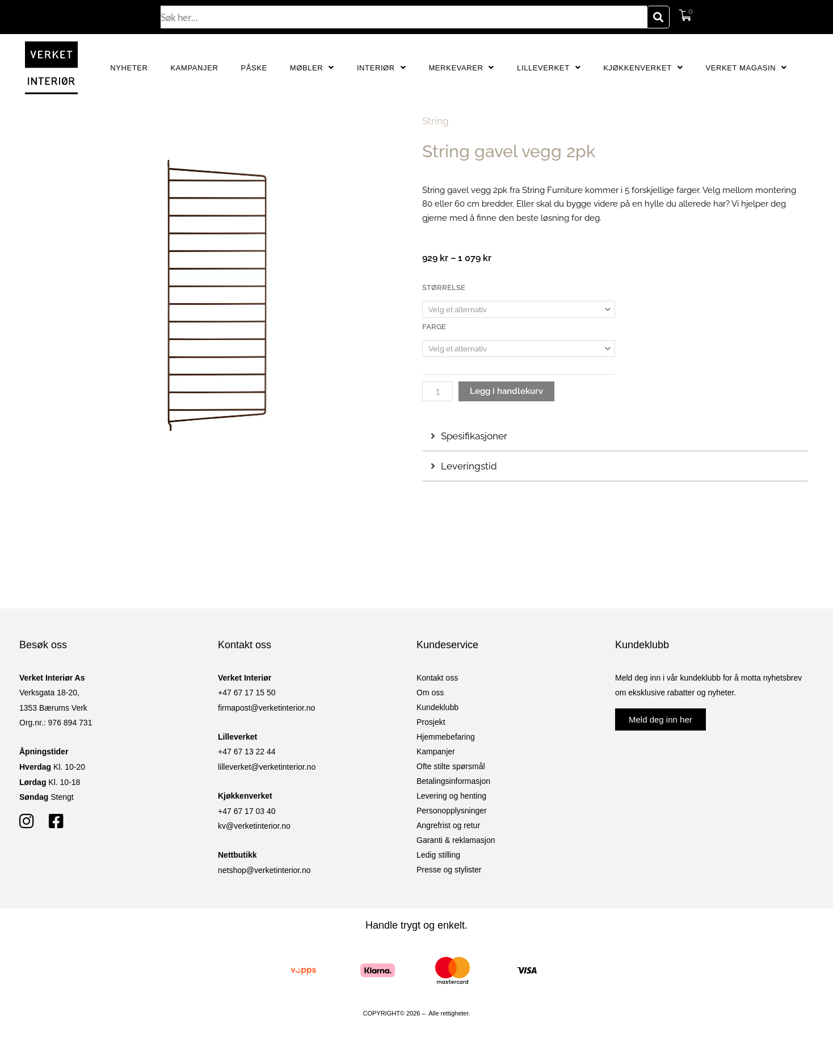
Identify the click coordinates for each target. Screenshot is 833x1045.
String (435, 121)
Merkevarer (461, 68)
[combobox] (404, 17)
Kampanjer (194, 68)
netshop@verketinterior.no (264, 870)
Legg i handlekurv (506, 391)
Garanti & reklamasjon (455, 840)
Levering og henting (451, 795)
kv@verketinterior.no (254, 825)
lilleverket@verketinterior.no (266, 766)
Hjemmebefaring (445, 736)
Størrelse (443, 287)
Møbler (312, 68)
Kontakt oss (437, 677)
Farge (434, 326)
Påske (254, 68)
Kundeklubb (437, 707)
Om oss (430, 692)
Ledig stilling (438, 854)
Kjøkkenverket (643, 68)
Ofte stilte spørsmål (450, 766)
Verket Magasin (745, 68)
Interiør (381, 68)
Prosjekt (430, 722)
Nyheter (129, 68)
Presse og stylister (448, 869)
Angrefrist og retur (448, 825)
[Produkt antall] (437, 391)
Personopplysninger (451, 810)
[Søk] (658, 17)
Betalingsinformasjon (453, 781)
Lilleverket (548, 68)
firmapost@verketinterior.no (266, 707)
